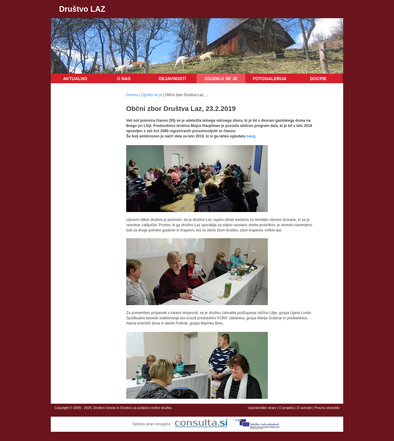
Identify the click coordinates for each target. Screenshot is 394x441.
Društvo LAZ (82, 9)
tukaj (251, 136)
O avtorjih (304, 408)
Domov (132, 95)
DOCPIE (318, 78)
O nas (124, 78)
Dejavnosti (172, 78)
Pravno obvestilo (327, 408)
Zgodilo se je (220, 78)
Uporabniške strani (262, 408)
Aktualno (75, 78)
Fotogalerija (269, 78)
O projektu (287, 408)
